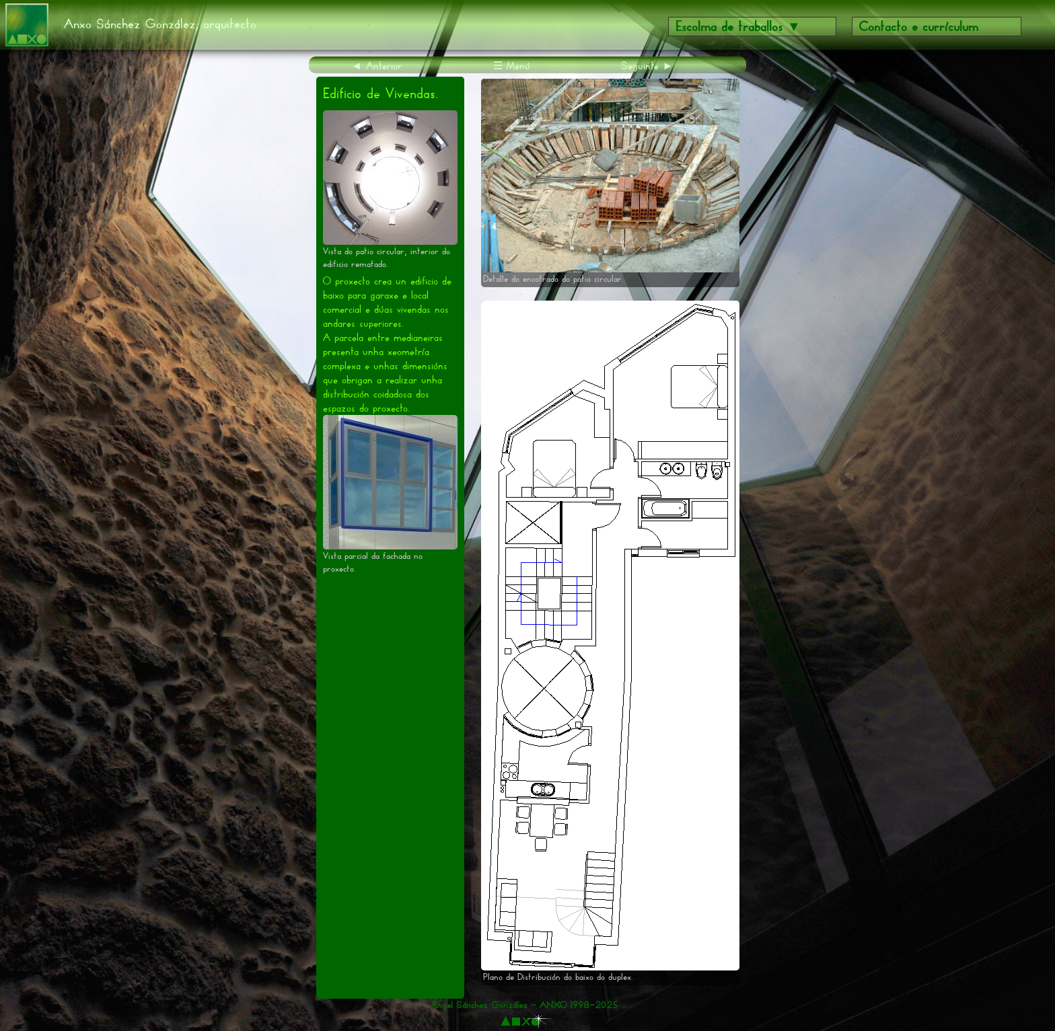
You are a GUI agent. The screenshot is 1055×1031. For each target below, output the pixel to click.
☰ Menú (511, 66)
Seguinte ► (647, 66)
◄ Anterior (376, 66)
